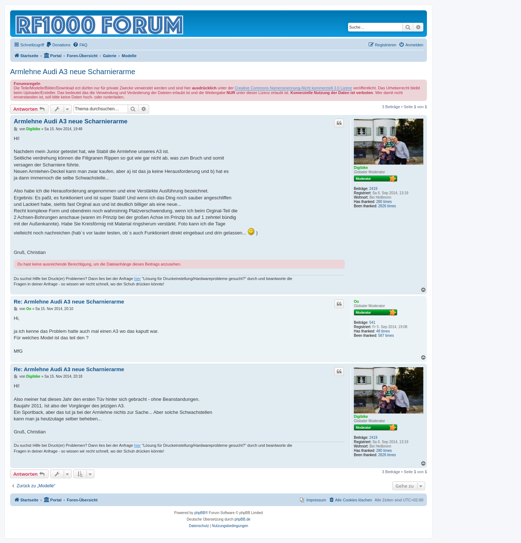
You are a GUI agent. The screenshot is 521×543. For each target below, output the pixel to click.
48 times (383, 331)
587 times (386, 336)
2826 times (387, 206)
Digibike (361, 168)
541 (372, 322)
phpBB (199, 513)
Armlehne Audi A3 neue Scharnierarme (72, 72)
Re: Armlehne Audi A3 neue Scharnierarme (69, 301)
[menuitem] (58, 45)
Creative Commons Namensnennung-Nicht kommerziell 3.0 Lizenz (293, 88)
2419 (373, 189)
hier (137, 278)
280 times (384, 202)
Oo (356, 302)
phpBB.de (242, 519)
